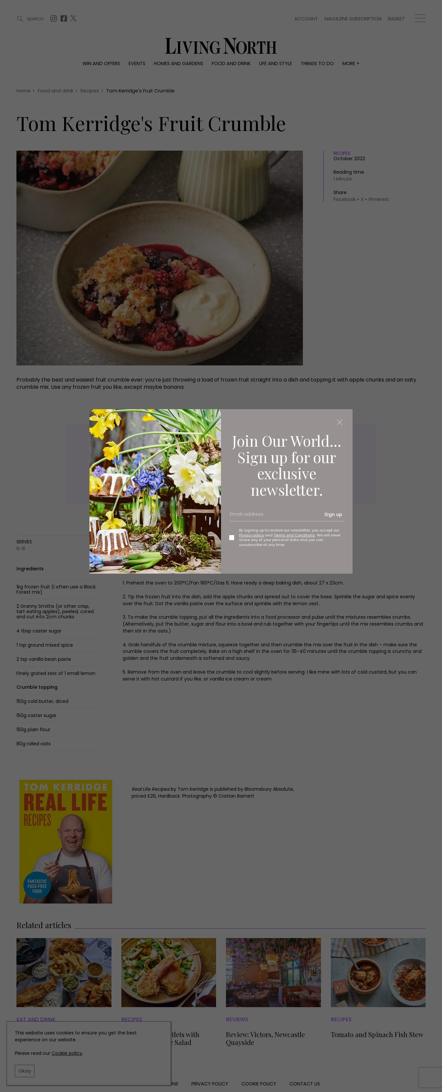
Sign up (333, 514)
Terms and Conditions (294, 535)
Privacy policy (251, 535)
